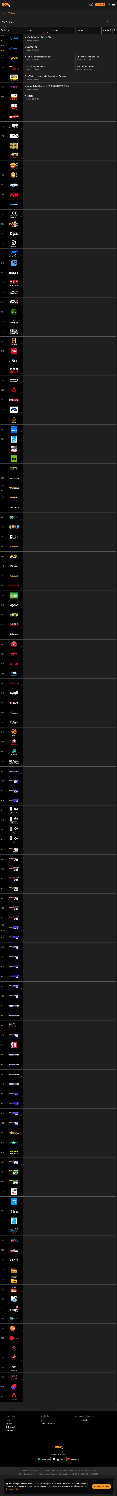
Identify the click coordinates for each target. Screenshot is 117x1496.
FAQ (42, 1420)
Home (4, 13)
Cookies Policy (12, 1489)
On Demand (10, 1427)
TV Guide (11, 13)
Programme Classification (30, 1470)
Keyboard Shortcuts (48, 1423)
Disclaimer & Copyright (68, 1470)
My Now (9, 1423)
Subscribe (100, 4)
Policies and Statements (87, 1470)
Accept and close (101, 1486)
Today (3, 30)
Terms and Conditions (50, 1470)
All (109, 21)
